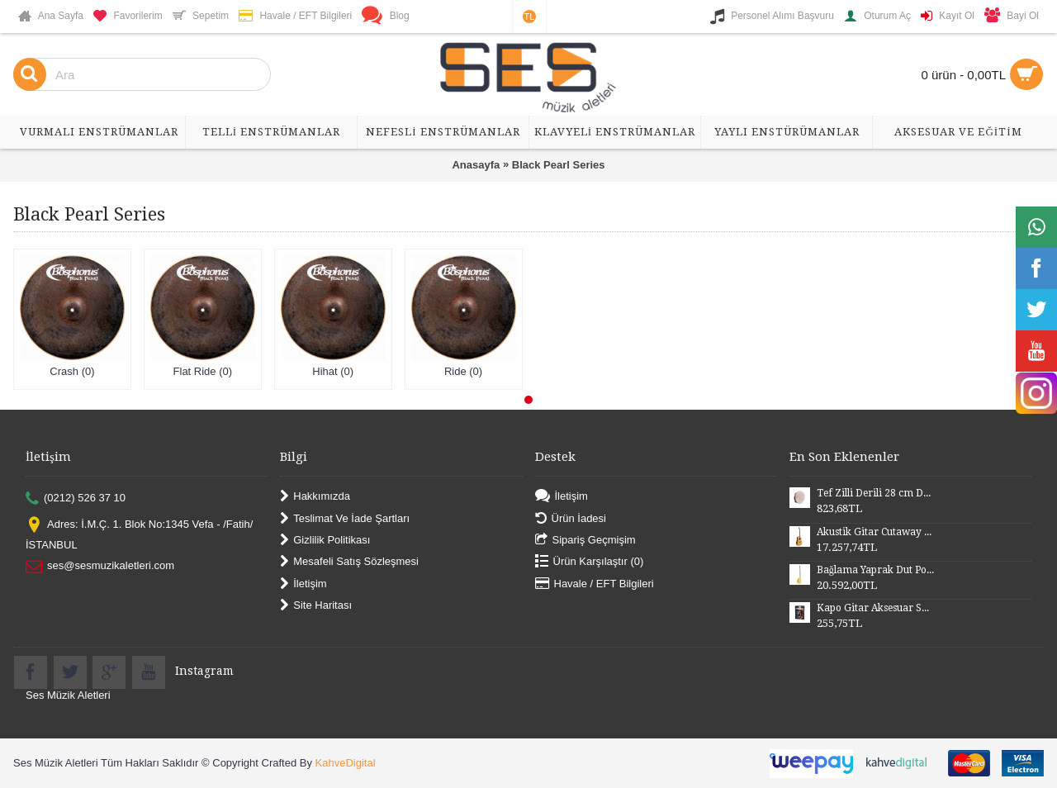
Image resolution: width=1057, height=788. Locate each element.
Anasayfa (476, 165)
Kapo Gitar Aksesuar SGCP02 (875, 608)
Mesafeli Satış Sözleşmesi (349, 562)
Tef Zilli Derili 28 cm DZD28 (875, 493)
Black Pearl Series (558, 165)
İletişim (303, 584)
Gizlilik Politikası (325, 541)
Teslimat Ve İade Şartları (345, 518)
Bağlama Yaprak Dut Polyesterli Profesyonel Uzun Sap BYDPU (875, 570)
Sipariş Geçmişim (585, 541)
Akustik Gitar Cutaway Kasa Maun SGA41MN (875, 532)
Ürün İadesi (570, 518)
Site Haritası (316, 606)
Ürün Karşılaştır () (589, 562)
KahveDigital (345, 763)
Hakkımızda (315, 497)
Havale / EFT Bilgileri (594, 584)
